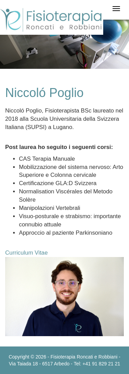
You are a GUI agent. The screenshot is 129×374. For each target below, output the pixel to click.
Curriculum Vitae (26, 252)
